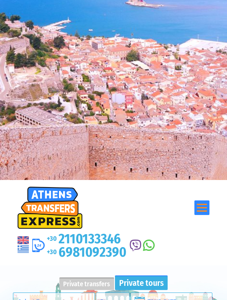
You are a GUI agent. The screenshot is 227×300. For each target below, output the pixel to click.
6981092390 (86, 252)
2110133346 (84, 238)
